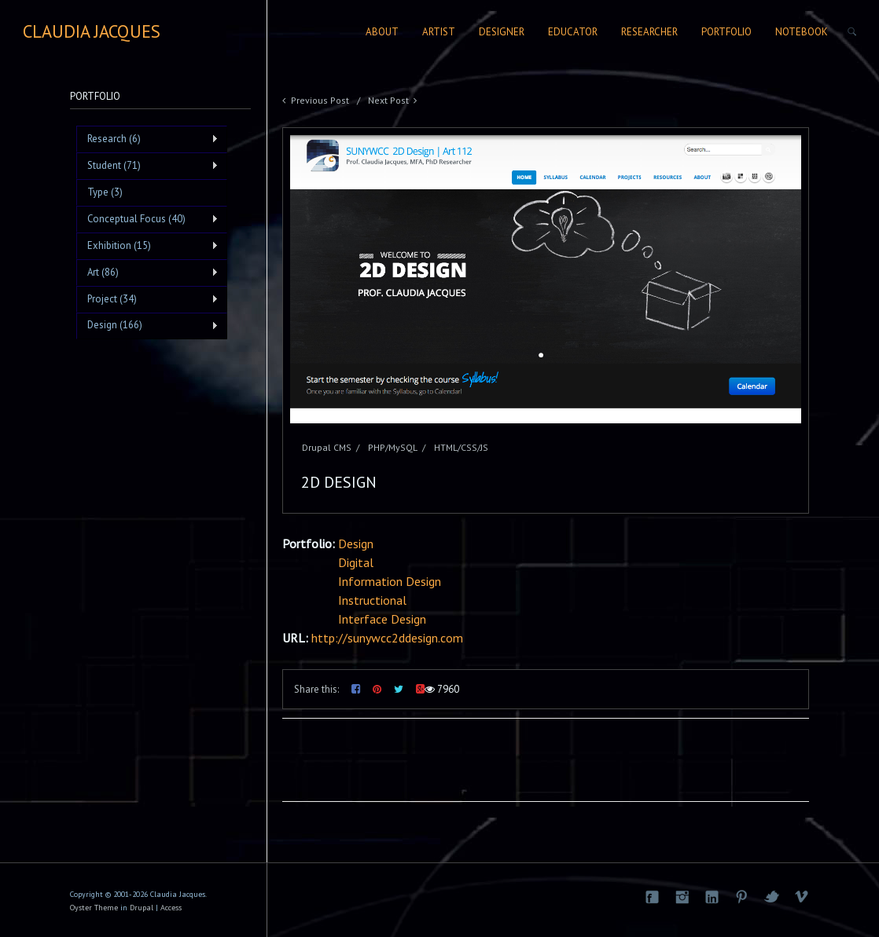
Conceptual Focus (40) (147, 219)
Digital (355, 562)
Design (355, 543)
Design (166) (147, 325)
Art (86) (147, 272)
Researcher (649, 31)
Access (171, 907)
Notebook (801, 31)
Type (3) (105, 192)
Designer (501, 31)
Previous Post (320, 100)
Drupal (141, 907)
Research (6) (147, 139)
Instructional (372, 600)
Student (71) (147, 166)
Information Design (389, 581)
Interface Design (382, 619)
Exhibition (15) (147, 246)
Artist (438, 31)
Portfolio (726, 31)
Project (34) (147, 299)
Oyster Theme (94, 907)
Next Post (388, 100)
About (382, 31)
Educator (573, 31)
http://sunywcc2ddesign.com (387, 638)
